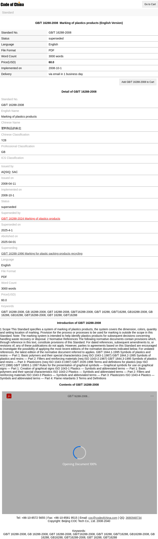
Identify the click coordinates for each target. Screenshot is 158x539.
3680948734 (134, 517)
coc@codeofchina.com (102, 517)
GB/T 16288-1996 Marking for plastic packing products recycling (41, 253)
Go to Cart (150, 4)
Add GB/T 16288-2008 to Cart (138, 82)
